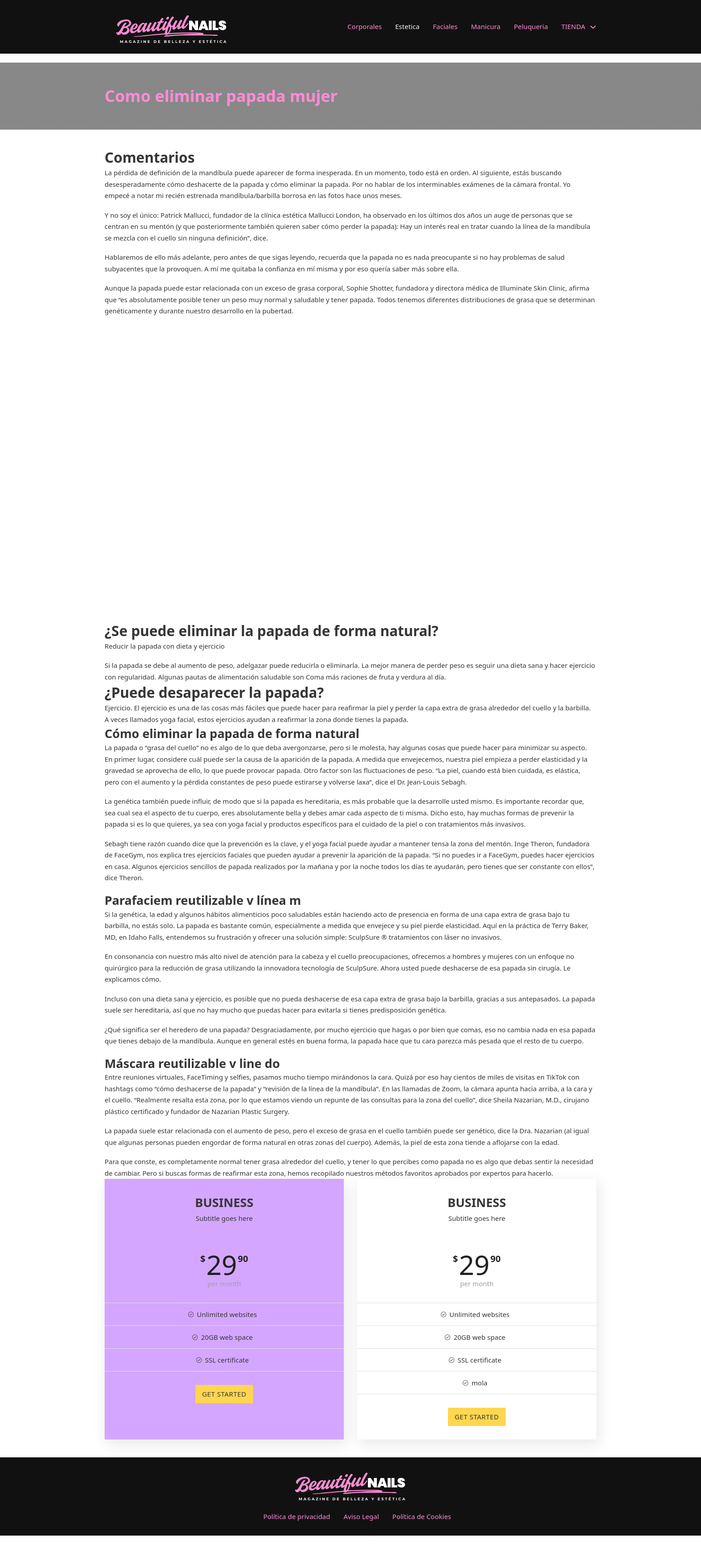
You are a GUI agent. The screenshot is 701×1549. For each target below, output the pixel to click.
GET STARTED (224, 1393)
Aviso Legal (361, 1516)
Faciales (445, 26)
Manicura (486, 26)
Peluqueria (531, 26)
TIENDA (573, 26)
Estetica (407, 26)
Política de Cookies (422, 1516)
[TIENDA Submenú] (593, 27)
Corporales (364, 26)
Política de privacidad (296, 1516)
